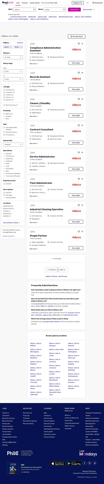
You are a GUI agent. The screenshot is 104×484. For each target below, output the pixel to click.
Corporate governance (72, 423)
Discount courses (49, 423)
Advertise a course (50, 434)
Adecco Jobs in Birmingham (18, 19)
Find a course (48, 418)
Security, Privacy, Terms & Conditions (85, 473)
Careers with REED (91, 431)
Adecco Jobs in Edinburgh (35, 393)
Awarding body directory (52, 429)
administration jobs (71, 315)
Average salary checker (9, 437)
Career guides (48, 431)
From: (5, 68)
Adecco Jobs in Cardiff (35, 375)
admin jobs (56, 315)
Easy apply (76, 63)
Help (3, 439)
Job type (6, 87)
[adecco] (7, 47)
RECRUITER (27, 408)
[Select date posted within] (13, 144)
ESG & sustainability (92, 445)
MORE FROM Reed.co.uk (69, 409)
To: (4, 76)
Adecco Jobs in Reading (73, 363)
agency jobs (47, 315)
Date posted (7, 140)
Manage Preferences (89, 471)
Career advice (6, 431)
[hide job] (82, 43)
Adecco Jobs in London (54, 373)
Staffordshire (8, 206)
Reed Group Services (92, 421)
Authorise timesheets (92, 418)
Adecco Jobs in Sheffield (73, 369)
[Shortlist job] (78, 43)
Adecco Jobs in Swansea (73, 381)
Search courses (9, 236)
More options (8, 189)
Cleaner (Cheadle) (40, 103)
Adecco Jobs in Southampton (73, 375)
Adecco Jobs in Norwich (73, 344)
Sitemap (5, 445)
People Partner (38, 235)
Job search (5, 415)
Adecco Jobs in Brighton (35, 363)
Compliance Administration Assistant (45, 49)
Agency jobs (42, 17)
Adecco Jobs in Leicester (54, 360)
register (50, 306)
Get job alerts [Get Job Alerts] (76, 36)
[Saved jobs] (97, 3)
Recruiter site (27, 413)
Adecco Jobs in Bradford (39, 19)
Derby (16, 36)
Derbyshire (7, 213)
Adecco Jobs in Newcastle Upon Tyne (55, 392)
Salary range (7, 63)
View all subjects (49, 421)
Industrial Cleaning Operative (46, 209)
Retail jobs (32, 17)
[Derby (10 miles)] (18, 47)
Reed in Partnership (92, 429)
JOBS (4, 408)
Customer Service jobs (18, 17)
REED (88, 408)
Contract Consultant (41, 129)
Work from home (7, 421)
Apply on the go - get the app (56, 276)
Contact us (5, 413)
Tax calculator (6, 434)
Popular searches (7, 429)
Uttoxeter (7, 216)
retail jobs (38, 315)
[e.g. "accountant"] (24, 9)
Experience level (9, 181)
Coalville (6, 211)
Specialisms (7, 151)
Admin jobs (53, 17)
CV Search (26, 418)
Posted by (7, 111)
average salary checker (51, 322)
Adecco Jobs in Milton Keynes (54, 385)
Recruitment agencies (30, 421)
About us (67, 415)
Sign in (43, 306)
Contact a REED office (9, 442)
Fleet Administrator (41, 183)
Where (40, 9)
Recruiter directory (8, 418)
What (10, 9)
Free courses (48, 426)
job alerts (41, 304)
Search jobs (74, 9)
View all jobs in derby (12, 223)
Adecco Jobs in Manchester (54, 379)
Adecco (5, 36)
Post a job (26, 415)
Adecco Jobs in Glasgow (54, 344)
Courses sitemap (49, 437)
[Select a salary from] (13, 71)
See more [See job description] (34, 64)
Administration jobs (66, 17)
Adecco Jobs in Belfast (83, 17)
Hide (5, 124)
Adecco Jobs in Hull (56, 349)
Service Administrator (42, 156)
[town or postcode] (55, 9)
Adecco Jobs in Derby (35, 387)
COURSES (47, 408)
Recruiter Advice (28, 423)
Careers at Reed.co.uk (72, 418)
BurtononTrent (8, 208)
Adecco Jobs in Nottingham (73, 350)
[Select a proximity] (13, 57)
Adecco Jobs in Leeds (54, 354)
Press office (68, 420)
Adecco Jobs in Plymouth (73, 357)
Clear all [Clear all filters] (20, 43)
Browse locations (7, 426)
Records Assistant (40, 76)
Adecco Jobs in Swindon (73, 387)
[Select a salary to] (13, 79)
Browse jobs (88, 9)
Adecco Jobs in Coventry (35, 381)
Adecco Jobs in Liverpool (54, 366)
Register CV (77, 3)
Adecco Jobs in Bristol (35, 369)
